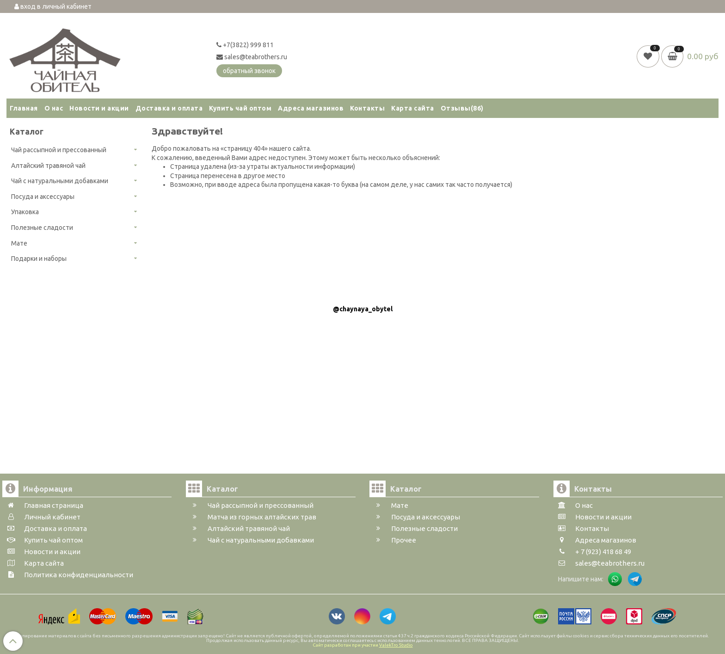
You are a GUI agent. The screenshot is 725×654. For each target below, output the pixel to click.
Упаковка (25, 212)
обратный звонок (249, 70)
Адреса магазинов (311, 108)
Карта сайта (412, 108)
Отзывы (462, 108)
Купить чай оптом (240, 108)
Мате (19, 243)
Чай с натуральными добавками (59, 181)
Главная (24, 108)
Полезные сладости (42, 227)
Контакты (367, 108)
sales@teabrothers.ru (251, 57)
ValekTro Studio (396, 645)
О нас (53, 108)
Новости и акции (99, 108)
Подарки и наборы (39, 258)
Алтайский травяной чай (48, 165)
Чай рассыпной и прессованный (58, 150)
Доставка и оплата (169, 108)
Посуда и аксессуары (42, 196)
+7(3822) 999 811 (245, 45)
